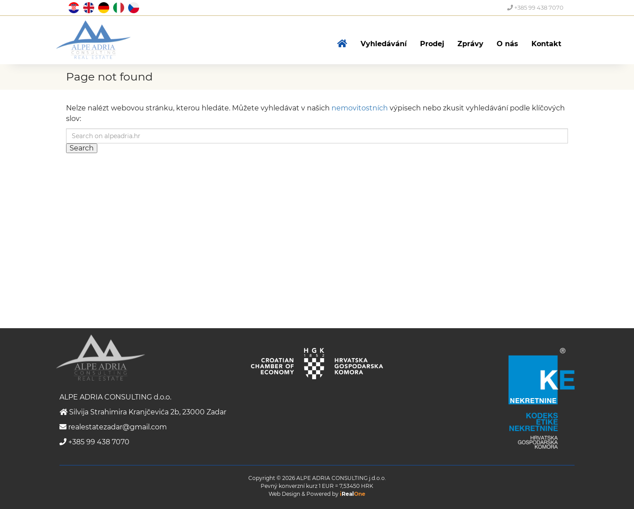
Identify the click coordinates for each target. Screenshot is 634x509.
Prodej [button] (432, 44)
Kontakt (546, 44)
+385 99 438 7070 (535, 7)
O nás (507, 44)
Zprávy (470, 44)
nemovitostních (360, 108)
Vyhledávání (384, 44)
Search (82, 148)
